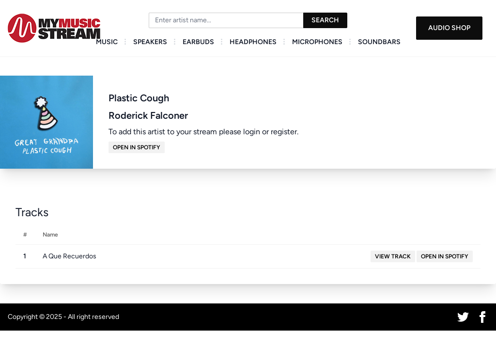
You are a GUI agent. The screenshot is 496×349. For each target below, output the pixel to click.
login (251, 131)
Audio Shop (449, 28)
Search (325, 20)
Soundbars (379, 42)
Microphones (317, 42)
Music (107, 42)
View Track (393, 256)
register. (284, 131)
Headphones (253, 42)
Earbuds (198, 42)
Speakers (150, 42)
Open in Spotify (136, 147)
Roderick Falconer (148, 115)
